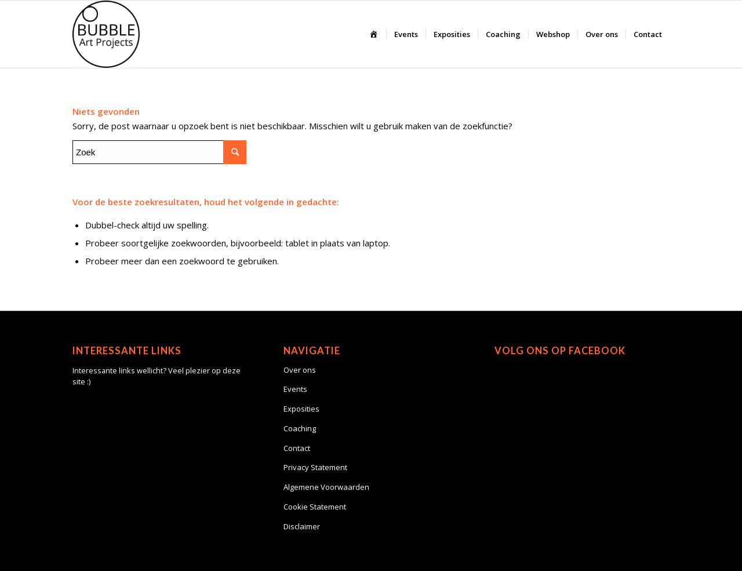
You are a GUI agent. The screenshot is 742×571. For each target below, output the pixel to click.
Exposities (301, 408)
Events (295, 389)
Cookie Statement (314, 506)
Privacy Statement (315, 467)
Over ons (299, 370)
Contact (296, 448)
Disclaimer (301, 526)
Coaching (299, 428)
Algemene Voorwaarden (326, 487)
